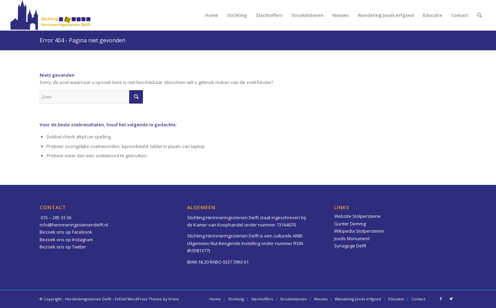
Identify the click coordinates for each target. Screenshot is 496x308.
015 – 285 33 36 (56, 217)
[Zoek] (479, 15)
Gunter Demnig (350, 224)
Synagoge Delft (350, 246)
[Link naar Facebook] (441, 299)
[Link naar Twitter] (451, 299)
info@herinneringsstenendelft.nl (74, 225)
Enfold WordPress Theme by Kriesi (147, 298)
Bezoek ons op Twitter (63, 247)
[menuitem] (211, 15)
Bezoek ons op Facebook (66, 232)
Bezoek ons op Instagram (66, 239)
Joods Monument (352, 238)
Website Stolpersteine (357, 216)
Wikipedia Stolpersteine (359, 231)
